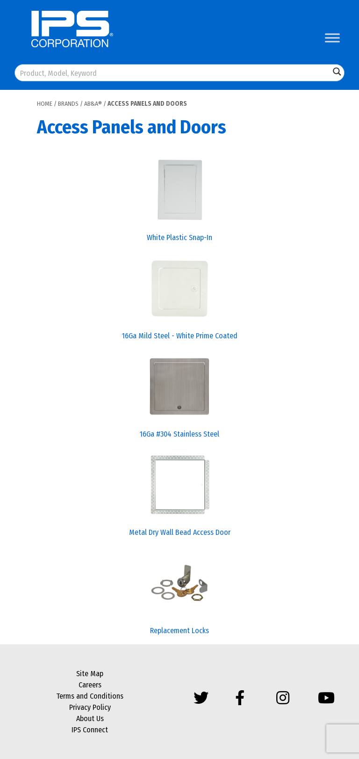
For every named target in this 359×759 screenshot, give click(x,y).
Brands (68, 104)
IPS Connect (90, 729)
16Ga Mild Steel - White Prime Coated (179, 335)
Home (44, 104)
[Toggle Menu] (332, 37)
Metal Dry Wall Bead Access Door (179, 532)
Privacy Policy (90, 707)
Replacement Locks (179, 630)
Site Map (89, 673)
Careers (90, 684)
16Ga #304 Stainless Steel (179, 434)
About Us (90, 718)
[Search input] (173, 72)
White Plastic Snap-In (179, 237)
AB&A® (93, 104)
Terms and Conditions (89, 696)
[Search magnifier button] (337, 72)
